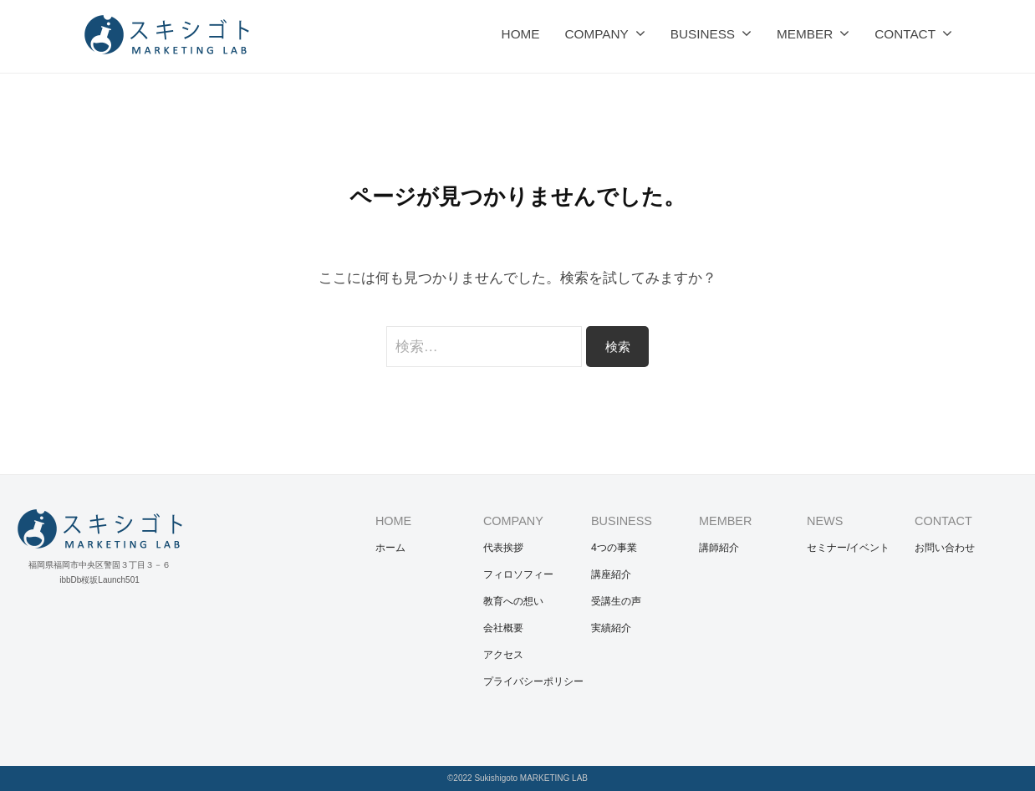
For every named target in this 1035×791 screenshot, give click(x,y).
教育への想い (513, 601)
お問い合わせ (945, 548)
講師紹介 (719, 548)
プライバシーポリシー (533, 681)
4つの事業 (614, 548)
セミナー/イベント (848, 548)
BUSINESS (702, 34)
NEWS (825, 521)
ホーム (390, 548)
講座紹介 (611, 574)
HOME (521, 34)
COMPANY (596, 34)
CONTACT (905, 34)
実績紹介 (611, 628)
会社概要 (503, 628)
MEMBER (805, 34)
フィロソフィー (518, 574)
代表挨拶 (503, 548)
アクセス (503, 655)
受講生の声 (616, 601)
